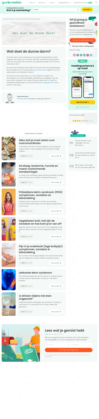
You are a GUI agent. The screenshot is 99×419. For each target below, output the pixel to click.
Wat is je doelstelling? (18, 10)
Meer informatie (81, 102)
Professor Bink (22, 99)
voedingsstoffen (48, 83)
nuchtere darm (41, 70)
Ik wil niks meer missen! (68, 350)
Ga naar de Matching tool (83, 40)
